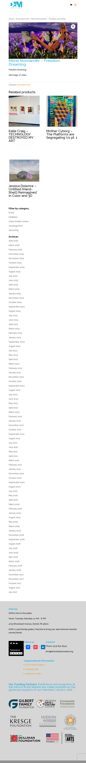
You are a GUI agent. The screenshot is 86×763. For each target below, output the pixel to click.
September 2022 (17, 386)
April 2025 (13, 285)
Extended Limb (22, 19)
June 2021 (13, 447)
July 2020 (13, 491)
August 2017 (14, 588)
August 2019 (14, 517)
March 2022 (14, 412)
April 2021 (13, 456)
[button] (73, 26)
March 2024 (14, 328)
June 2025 (13, 280)
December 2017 (16, 574)
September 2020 (17, 482)
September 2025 (17, 267)
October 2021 (15, 429)
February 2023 (15, 368)
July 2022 (13, 394)
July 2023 (13, 350)
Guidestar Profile (33, 674)
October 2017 (15, 583)
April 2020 (13, 500)
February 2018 (15, 566)
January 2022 (15, 421)
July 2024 (13, 315)
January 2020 (15, 513)
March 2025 (14, 289)
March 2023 (14, 364)
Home (11, 19)
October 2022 (15, 381)
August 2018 (14, 544)
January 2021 (15, 469)
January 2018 (15, 570)
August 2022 (14, 390)
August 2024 (15, 311)
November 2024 (16, 298)
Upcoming (13, 230)
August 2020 (15, 487)
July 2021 (13, 443)
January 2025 (15, 293)
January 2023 (15, 372)
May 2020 (13, 495)
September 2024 (17, 306)
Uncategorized (16, 226)
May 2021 (13, 451)
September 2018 (17, 539)
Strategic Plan (32, 669)
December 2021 (16, 425)
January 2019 (15, 531)
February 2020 (15, 509)
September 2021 (16, 434)
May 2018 (13, 557)
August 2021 (14, 438)
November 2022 (16, 377)
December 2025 (16, 254)
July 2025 (13, 276)
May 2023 (13, 355)
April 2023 (13, 359)
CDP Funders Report (35, 665)
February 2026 (15, 249)
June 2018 (13, 552)
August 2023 (14, 346)
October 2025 (15, 263)
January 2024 (15, 337)
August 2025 (14, 271)
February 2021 (15, 465)
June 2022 (13, 399)
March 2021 (14, 460)
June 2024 (13, 320)
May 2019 (13, 522)
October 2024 (15, 302)
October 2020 (15, 478)
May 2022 (13, 403)
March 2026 (14, 245)
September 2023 (17, 342)
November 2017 (16, 579)
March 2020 (14, 504)
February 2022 (15, 416)
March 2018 (14, 561)
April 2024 (13, 324)
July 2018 (13, 548)
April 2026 (13, 241)
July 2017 (13, 592)
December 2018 (16, 535)
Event (11, 212)
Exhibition (13, 217)
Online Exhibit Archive (19, 221)
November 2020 (16, 473)
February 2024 (15, 333)
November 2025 (16, 258)
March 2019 (14, 526)
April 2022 (13, 408)
